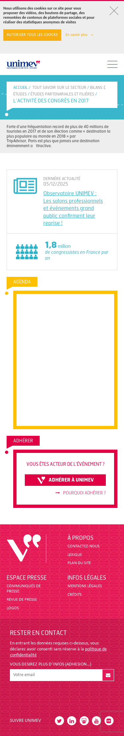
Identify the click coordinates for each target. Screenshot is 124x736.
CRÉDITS (74, 594)
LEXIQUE (74, 555)
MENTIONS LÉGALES (84, 586)
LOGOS (13, 608)
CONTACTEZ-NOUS (83, 546)
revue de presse (22, 599)
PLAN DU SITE (79, 563)
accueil (20, 87)
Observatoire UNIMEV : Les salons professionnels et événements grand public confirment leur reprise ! (73, 208)
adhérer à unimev (65, 480)
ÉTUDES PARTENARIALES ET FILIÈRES (62, 94)
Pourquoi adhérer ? (81, 493)
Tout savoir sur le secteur (59, 87)
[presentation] (60, 697)
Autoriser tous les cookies (32, 35)
